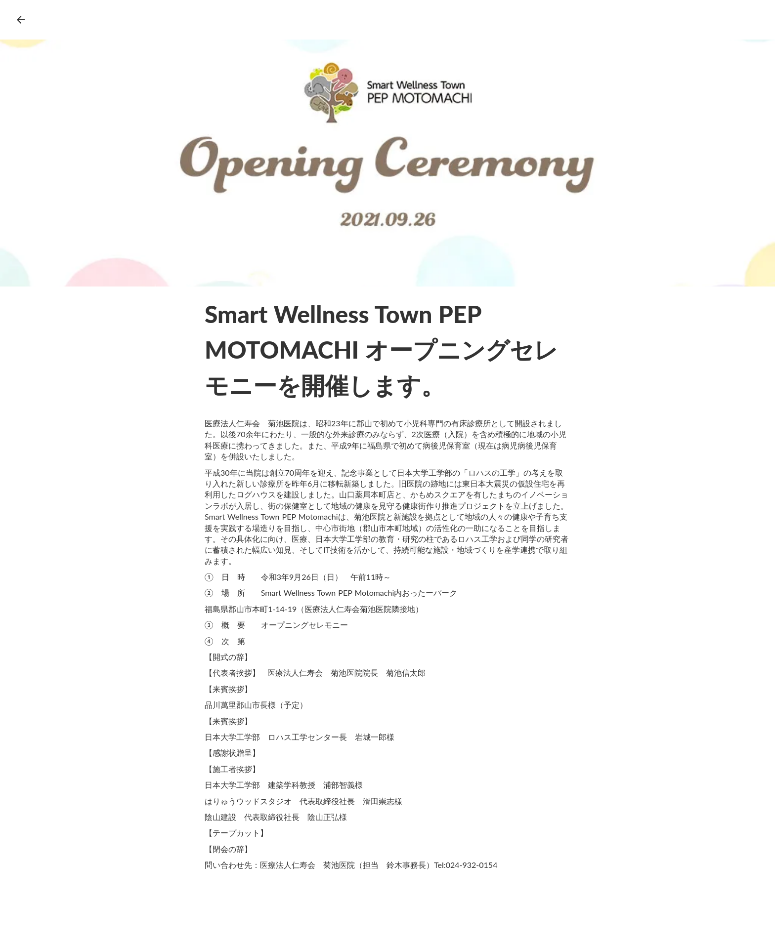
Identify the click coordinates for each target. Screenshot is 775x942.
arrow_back (21, 20)
